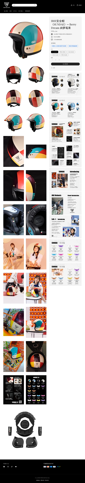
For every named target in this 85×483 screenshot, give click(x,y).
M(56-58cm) (62, 52)
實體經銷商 (27, 11)
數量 (52, 57)
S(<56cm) (54, 52)
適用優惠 (53, 43)
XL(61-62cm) (55, 55)
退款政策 (47, 480)
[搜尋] (35, 5)
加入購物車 (65, 64)
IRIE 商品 (20, 11)
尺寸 (52, 49)
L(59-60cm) (71, 52)
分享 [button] (53, 67)
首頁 (10, 11)
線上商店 (6, 11)
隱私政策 (42, 480)
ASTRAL (15, 11)
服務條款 (38, 480)
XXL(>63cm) (64, 55)
